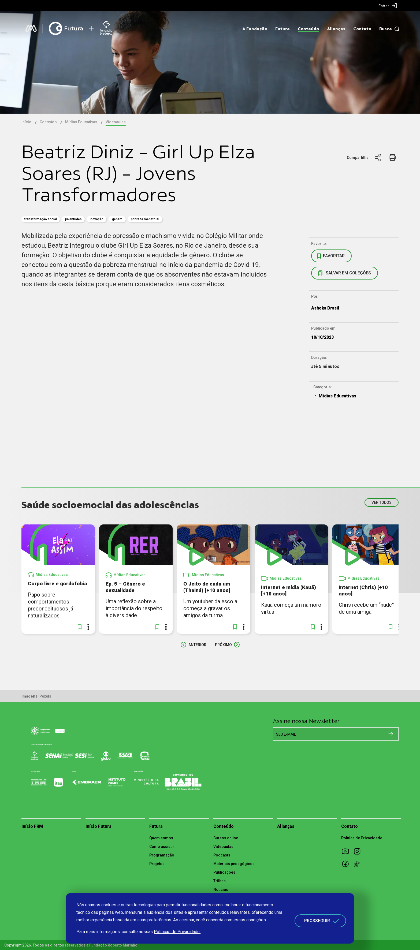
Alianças (336, 29)
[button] (80, 627)
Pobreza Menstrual (145, 219)
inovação (96, 219)
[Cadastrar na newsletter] (390, 733)
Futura (282, 29)
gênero (117, 219)
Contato (362, 29)
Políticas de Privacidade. (177, 931)
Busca (385, 29)
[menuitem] (388, 5)
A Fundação (254, 29)
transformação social (40, 219)
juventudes (73, 219)
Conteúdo (308, 29)
